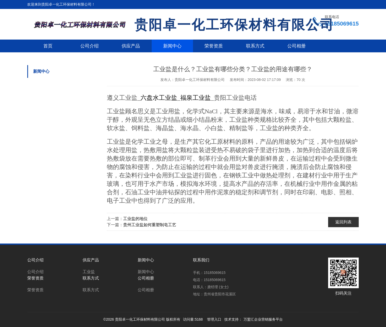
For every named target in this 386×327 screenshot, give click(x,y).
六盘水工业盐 (158, 97)
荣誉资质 (213, 46)
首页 (48, 46)
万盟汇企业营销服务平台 (263, 319)
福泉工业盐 (195, 97)
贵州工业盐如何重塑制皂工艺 (149, 225)
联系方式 (255, 46)
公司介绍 (89, 46)
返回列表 (343, 222)
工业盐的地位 (135, 218)
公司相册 (296, 46)
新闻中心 (172, 46)
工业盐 (89, 272)
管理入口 (214, 319)
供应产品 (131, 46)
